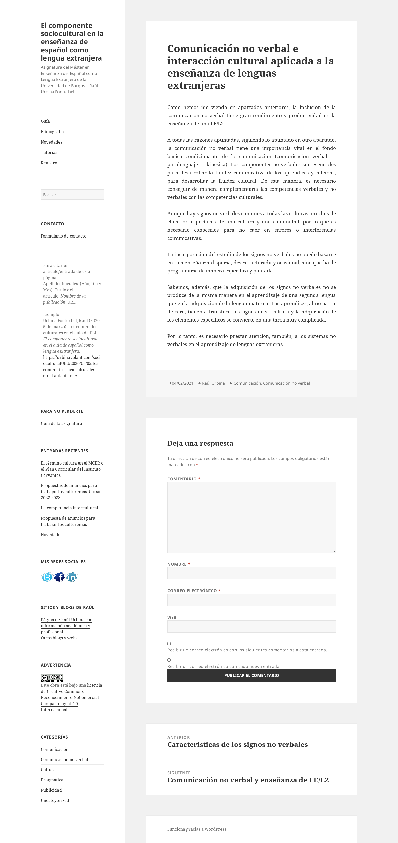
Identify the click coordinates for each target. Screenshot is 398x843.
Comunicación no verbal (64, 759)
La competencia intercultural (69, 508)
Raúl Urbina (213, 383)
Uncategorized (55, 800)
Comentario (184, 479)
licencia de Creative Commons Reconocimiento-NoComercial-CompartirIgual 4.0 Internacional (71, 697)
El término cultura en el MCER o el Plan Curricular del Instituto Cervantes (72, 469)
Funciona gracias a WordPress (196, 829)
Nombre (178, 564)
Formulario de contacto (63, 236)
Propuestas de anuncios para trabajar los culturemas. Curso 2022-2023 (70, 492)
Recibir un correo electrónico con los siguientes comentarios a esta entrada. (247, 650)
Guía (45, 121)
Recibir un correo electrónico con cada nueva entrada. (224, 666)
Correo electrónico (194, 590)
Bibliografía (52, 131)
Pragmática (52, 780)
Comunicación (54, 749)
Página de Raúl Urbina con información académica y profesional (66, 626)
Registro (49, 163)
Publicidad (51, 790)
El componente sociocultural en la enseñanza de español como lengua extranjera (72, 41)
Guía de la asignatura (61, 423)
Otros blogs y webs (59, 638)
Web (172, 617)
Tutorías (49, 152)
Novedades (51, 142)
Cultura (48, 770)
